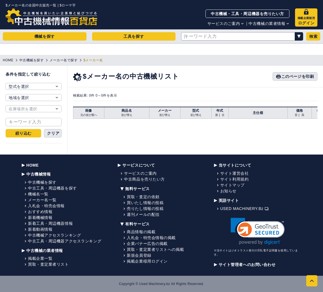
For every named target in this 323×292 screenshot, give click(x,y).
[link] (258, 231)
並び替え (126, 114)
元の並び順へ (88, 114)
